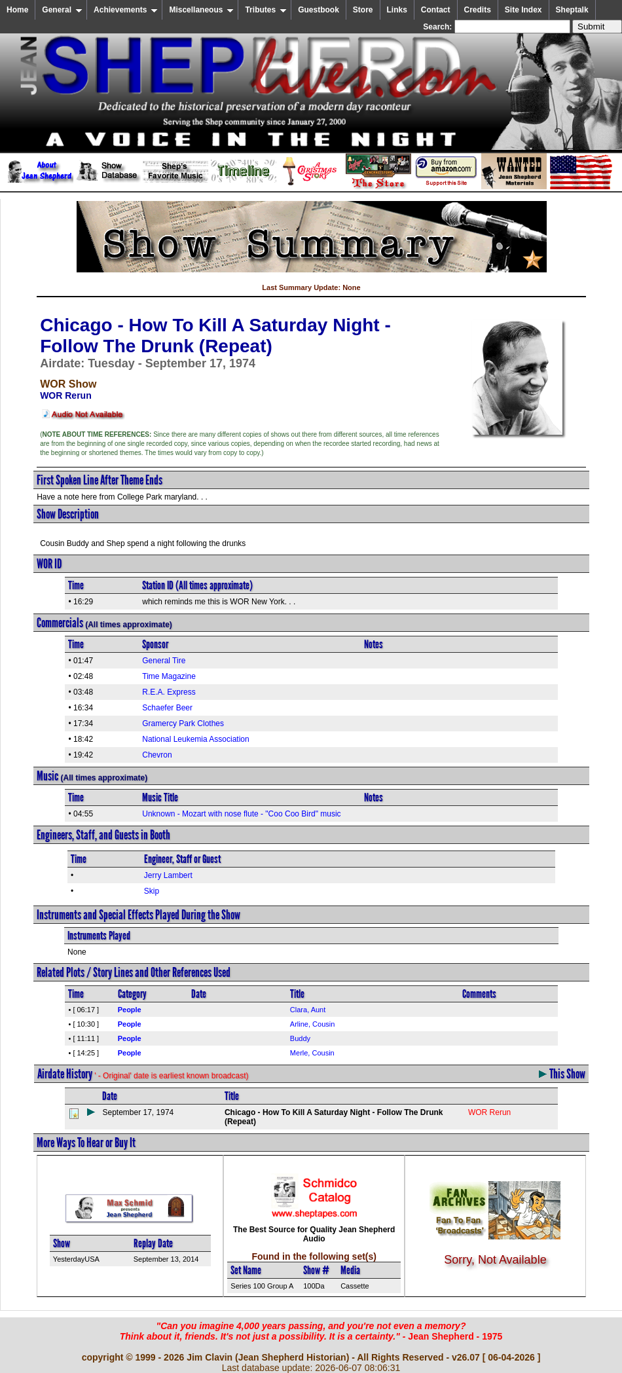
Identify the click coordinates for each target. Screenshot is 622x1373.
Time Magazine (169, 676)
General (62, 9)
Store (363, 9)
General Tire (163, 660)
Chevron (157, 755)
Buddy (300, 1038)
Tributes (266, 9)
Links (397, 9)
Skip (151, 891)
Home (17, 9)
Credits (477, 9)
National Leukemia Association (195, 739)
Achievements (126, 9)
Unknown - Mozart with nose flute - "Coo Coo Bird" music (241, 813)
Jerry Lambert (168, 875)
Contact (435, 9)
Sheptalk (572, 9)
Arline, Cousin (312, 1024)
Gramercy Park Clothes (183, 723)
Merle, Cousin (312, 1053)
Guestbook (318, 9)
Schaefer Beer (167, 707)
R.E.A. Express (168, 692)
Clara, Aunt (307, 1010)
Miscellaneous (201, 9)
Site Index (523, 9)
